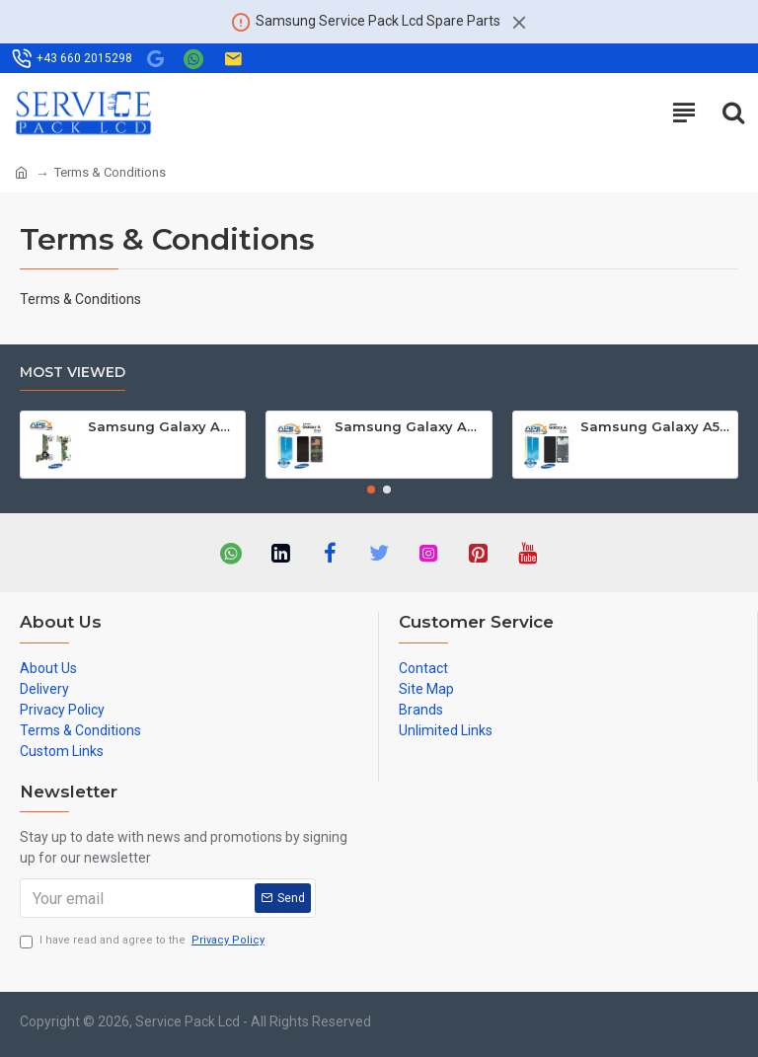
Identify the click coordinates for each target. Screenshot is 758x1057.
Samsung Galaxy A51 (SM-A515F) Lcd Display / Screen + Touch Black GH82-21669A (655, 426)
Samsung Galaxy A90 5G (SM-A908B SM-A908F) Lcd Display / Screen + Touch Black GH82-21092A (410, 426)
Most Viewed (72, 372)
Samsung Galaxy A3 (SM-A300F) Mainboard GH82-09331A (163, 426)
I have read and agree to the (143, 941)
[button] (371, 489)
